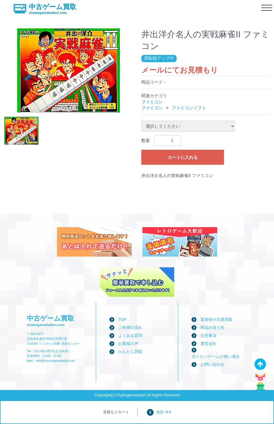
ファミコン (152, 102)
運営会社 (208, 343)
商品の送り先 (212, 327)
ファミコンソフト (189, 108)
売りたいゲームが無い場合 (216, 356)
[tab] (21, 131)
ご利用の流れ (130, 327)
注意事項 (208, 335)
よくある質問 (130, 335)
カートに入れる (183, 157)
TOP (122, 319)
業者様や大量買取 (216, 319)
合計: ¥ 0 (159, 412)
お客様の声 (128, 343)
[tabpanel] (68, 70)
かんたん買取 (130, 351)
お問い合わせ (212, 364)
